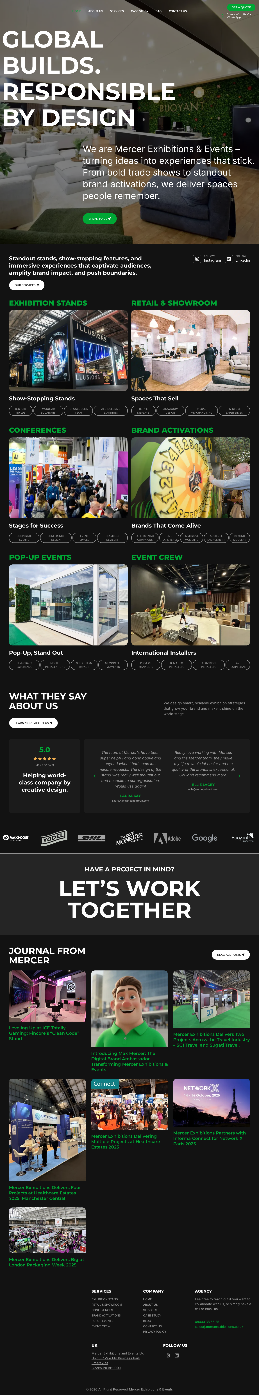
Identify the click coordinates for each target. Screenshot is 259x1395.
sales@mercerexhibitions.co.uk (219, 1327)
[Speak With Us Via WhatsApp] (222, 16)
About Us (95, 11)
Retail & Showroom (107, 1305)
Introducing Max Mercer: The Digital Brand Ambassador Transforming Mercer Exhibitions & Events (129, 1062)
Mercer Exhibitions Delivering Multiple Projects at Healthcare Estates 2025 (125, 1142)
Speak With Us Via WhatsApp (239, 16)
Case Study (139, 11)
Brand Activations (106, 1316)
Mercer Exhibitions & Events (151, 1390)
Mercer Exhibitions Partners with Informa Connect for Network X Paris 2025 (209, 1139)
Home (76, 11)
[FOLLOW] (197, 259)
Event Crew (101, 1327)
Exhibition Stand (105, 1300)
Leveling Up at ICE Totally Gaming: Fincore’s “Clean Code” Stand (44, 1034)
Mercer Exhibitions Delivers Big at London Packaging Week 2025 (46, 1262)
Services (117, 11)
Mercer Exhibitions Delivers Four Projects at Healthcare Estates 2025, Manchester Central (45, 1193)
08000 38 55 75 (207, 1322)
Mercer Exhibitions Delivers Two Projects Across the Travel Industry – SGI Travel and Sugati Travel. (211, 1040)
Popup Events (102, 1321)
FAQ (159, 11)
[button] (95, 776)
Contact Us (178, 11)
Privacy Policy (154, 1332)
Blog (147, 1321)
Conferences (102, 1310)
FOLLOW (209, 256)
